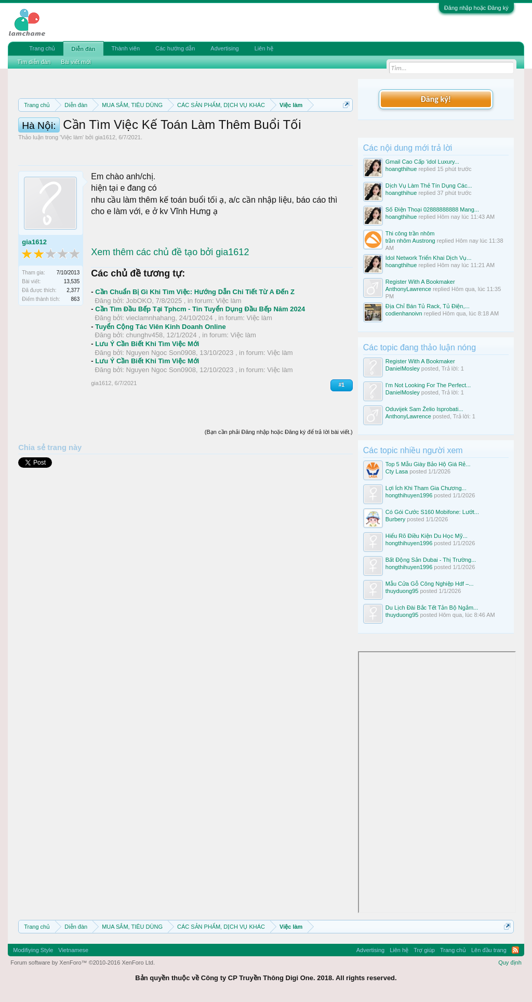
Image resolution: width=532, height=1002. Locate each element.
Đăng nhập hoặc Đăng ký (476, 8)
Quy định (510, 962)
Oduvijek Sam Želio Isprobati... (424, 409)
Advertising (224, 48)
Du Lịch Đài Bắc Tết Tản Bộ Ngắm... (431, 607)
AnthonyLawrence (408, 289)
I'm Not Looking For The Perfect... (428, 385)
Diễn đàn (83, 49)
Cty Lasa (396, 471)
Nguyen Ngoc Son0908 (161, 407)
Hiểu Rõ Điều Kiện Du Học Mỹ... (426, 536)
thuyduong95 (402, 591)
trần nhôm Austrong (410, 241)
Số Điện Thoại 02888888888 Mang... (432, 209)
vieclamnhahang (151, 372)
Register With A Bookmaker (420, 282)
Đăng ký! (436, 99)
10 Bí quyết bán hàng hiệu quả (172, 153)
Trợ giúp (424, 950)
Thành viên (126, 48)
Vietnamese (73, 950)
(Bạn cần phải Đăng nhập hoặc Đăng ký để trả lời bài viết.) (279, 486)
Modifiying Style (33, 950)
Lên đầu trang (489, 950)
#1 (341, 439)
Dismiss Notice (344, 129)
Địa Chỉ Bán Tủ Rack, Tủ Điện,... (427, 306)
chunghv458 (144, 389)
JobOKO (139, 355)
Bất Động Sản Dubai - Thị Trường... (430, 560)
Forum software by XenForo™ (82, 962)
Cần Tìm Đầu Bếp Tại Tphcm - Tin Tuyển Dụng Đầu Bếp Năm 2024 (200, 363)
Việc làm (72, 192)
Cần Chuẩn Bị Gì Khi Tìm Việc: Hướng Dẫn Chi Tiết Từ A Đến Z (195, 346)
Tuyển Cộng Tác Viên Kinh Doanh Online (160, 381)
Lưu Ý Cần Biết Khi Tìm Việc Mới (147, 398)
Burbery (395, 519)
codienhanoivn (403, 313)
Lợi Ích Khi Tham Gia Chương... (426, 488)
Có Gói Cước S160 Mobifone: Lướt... (432, 512)
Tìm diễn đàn (33, 62)
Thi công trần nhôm (410, 233)
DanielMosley (402, 368)
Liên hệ (264, 48)
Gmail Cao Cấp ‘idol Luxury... (422, 162)
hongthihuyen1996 (409, 495)
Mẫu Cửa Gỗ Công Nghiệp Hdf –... (429, 584)
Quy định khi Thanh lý (184, 141)
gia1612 (105, 192)
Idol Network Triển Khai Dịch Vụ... (428, 258)
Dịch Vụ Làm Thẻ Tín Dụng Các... (428, 185)
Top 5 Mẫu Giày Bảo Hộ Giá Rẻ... (428, 464)
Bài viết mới (76, 62)
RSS (515, 950)
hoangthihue (401, 169)
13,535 (72, 336)
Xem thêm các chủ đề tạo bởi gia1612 (170, 306)
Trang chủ (42, 48)
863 (75, 354)
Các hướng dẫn (175, 48)
